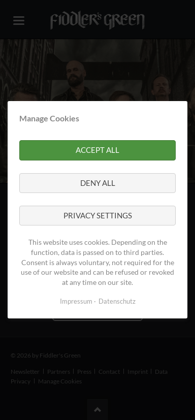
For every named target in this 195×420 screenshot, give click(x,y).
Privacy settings (97, 215)
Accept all (97, 150)
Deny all (97, 182)
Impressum (76, 302)
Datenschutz (117, 302)
